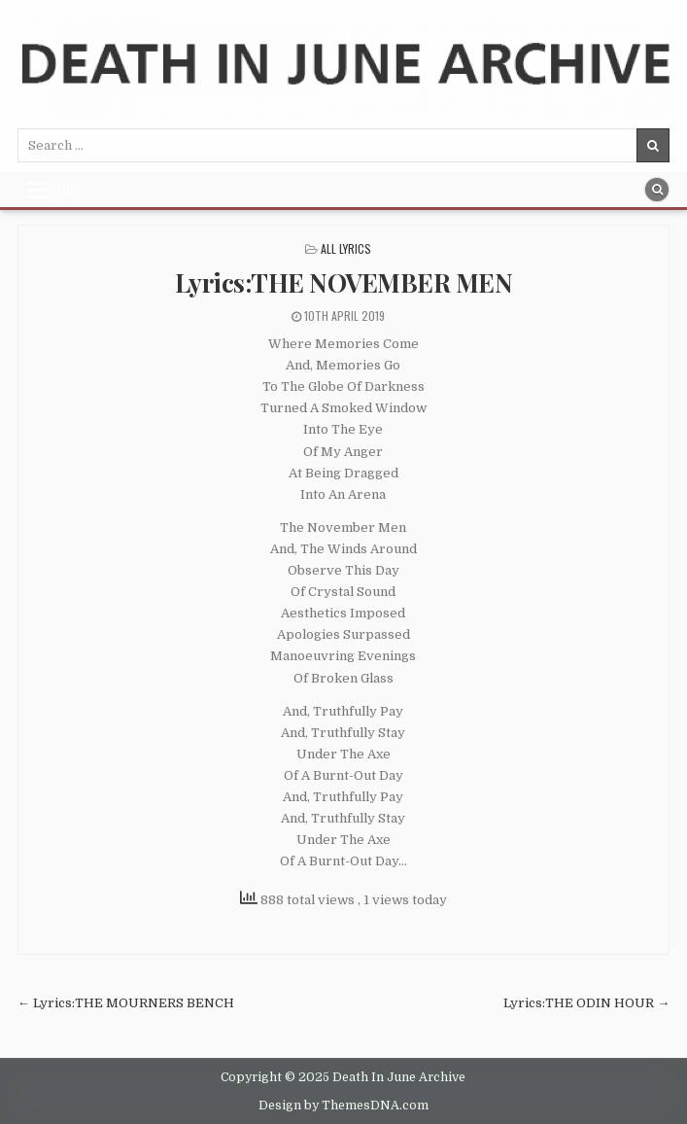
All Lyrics (346, 248)
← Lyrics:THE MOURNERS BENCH (125, 1003)
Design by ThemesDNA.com (343, 1105)
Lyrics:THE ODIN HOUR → (586, 1003)
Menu (67, 189)
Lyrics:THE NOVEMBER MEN (344, 282)
